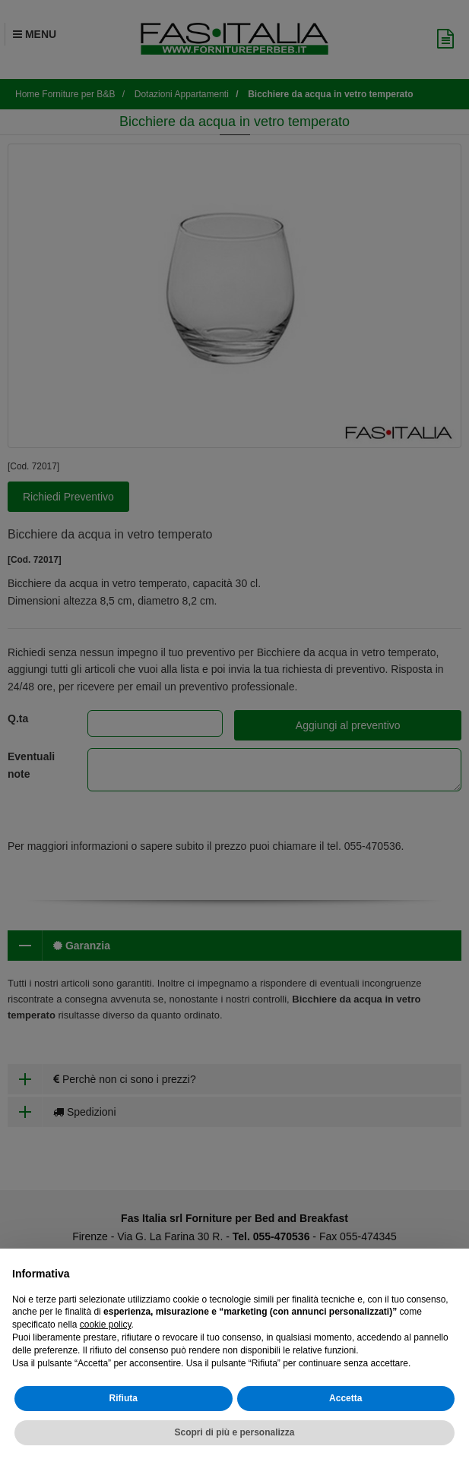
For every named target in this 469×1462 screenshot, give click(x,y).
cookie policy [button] (106, 1324)
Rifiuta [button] (123, 1398)
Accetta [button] (345, 1398)
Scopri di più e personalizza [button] (234, 1432)
